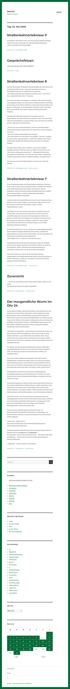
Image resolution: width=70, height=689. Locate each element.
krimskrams (13, 572)
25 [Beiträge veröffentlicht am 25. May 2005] (23, 649)
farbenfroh (13, 560)
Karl (10, 526)
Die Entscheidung (15, 532)
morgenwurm (19, 448)
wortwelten (13, 593)
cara (10, 503)
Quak (11, 521)
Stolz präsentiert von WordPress (22, 683)
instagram (12, 488)
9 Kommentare (30, 291)
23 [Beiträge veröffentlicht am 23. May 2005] (10, 649)
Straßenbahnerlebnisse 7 (27, 179)
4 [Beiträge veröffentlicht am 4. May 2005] (23, 637)
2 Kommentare (33, 168)
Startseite (10, 669)
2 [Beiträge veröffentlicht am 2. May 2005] (10, 637)
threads (11, 498)
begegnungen (14, 557)
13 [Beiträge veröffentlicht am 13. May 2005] (36, 641)
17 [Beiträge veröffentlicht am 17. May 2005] (17, 645)
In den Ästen (13, 529)
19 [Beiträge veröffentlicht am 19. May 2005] (30, 645)
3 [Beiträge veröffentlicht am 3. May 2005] (16, 637)
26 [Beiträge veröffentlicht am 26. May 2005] (30, 649)
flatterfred (12, 565)
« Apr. (16, 657)
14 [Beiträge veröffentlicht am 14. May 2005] (43, 641)
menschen (12, 575)
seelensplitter (14, 585)
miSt (10, 578)
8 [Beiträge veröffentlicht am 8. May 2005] (49, 637)
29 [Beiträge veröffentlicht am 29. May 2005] (49, 649)
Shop (9, 673)
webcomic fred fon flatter (18, 485)
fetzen (17, 70)
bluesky (11, 501)
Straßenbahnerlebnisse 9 (27, 35)
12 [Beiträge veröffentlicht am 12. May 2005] (30, 641)
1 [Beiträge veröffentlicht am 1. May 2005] (49, 634)
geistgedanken (19, 291)
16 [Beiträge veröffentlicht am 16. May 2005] (10, 645)
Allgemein (12, 552)
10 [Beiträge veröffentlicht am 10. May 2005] (17, 641)
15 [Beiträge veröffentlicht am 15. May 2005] (49, 641)
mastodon (12, 493)
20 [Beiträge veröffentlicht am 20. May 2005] (36, 645)
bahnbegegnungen (21, 50)
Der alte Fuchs (14, 524)
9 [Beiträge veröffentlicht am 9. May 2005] (10, 641)
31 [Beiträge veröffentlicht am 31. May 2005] (17, 653)
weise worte (13, 590)
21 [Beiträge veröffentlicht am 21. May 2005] (43, 645)
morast (11, 11)
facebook (12, 491)
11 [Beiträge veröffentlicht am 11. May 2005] (23, 641)
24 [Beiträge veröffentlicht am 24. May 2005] (17, 649)
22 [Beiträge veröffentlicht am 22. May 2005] (49, 645)
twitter (11, 496)
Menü (59, 12)
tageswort (12, 588)
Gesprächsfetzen (20, 60)
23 (10, 549)
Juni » (44, 657)
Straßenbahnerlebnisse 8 (27, 81)
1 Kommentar (33, 265)
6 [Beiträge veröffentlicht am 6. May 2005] (36, 637)
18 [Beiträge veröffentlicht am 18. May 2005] (23, 645)
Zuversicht (15, 276)
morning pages (14, 583)
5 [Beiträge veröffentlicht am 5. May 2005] (29, 637)
